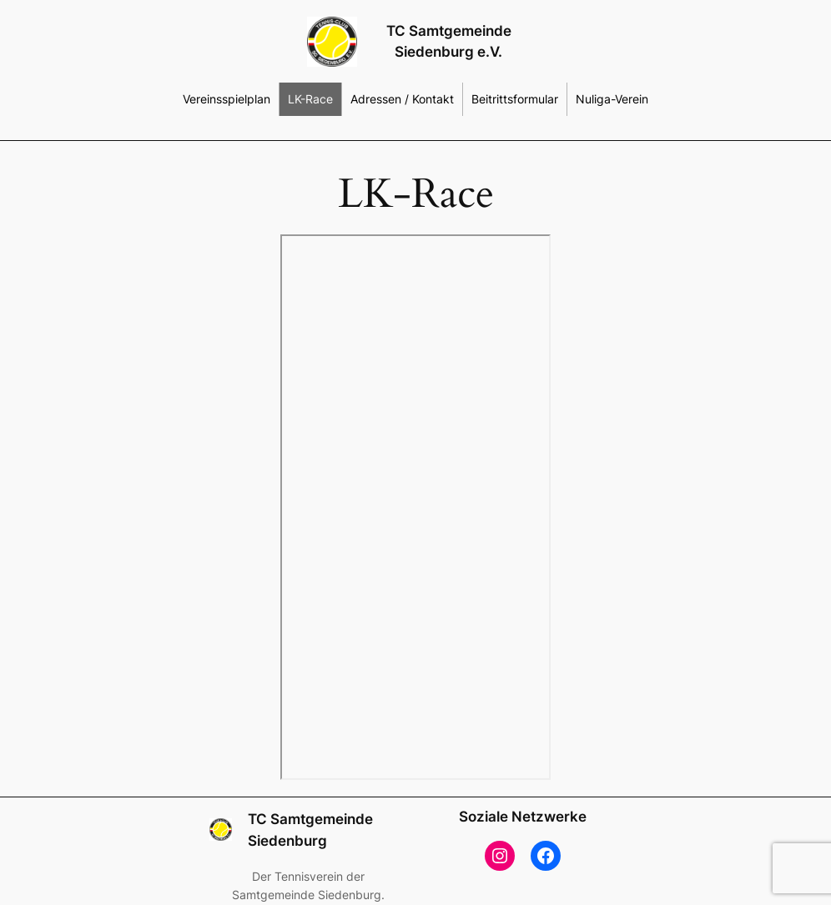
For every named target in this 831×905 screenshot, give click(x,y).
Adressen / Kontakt (402, 99)
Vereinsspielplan (226, 99)
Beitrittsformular (514, 99)
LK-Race (310, 99)
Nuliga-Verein (612, 99)
